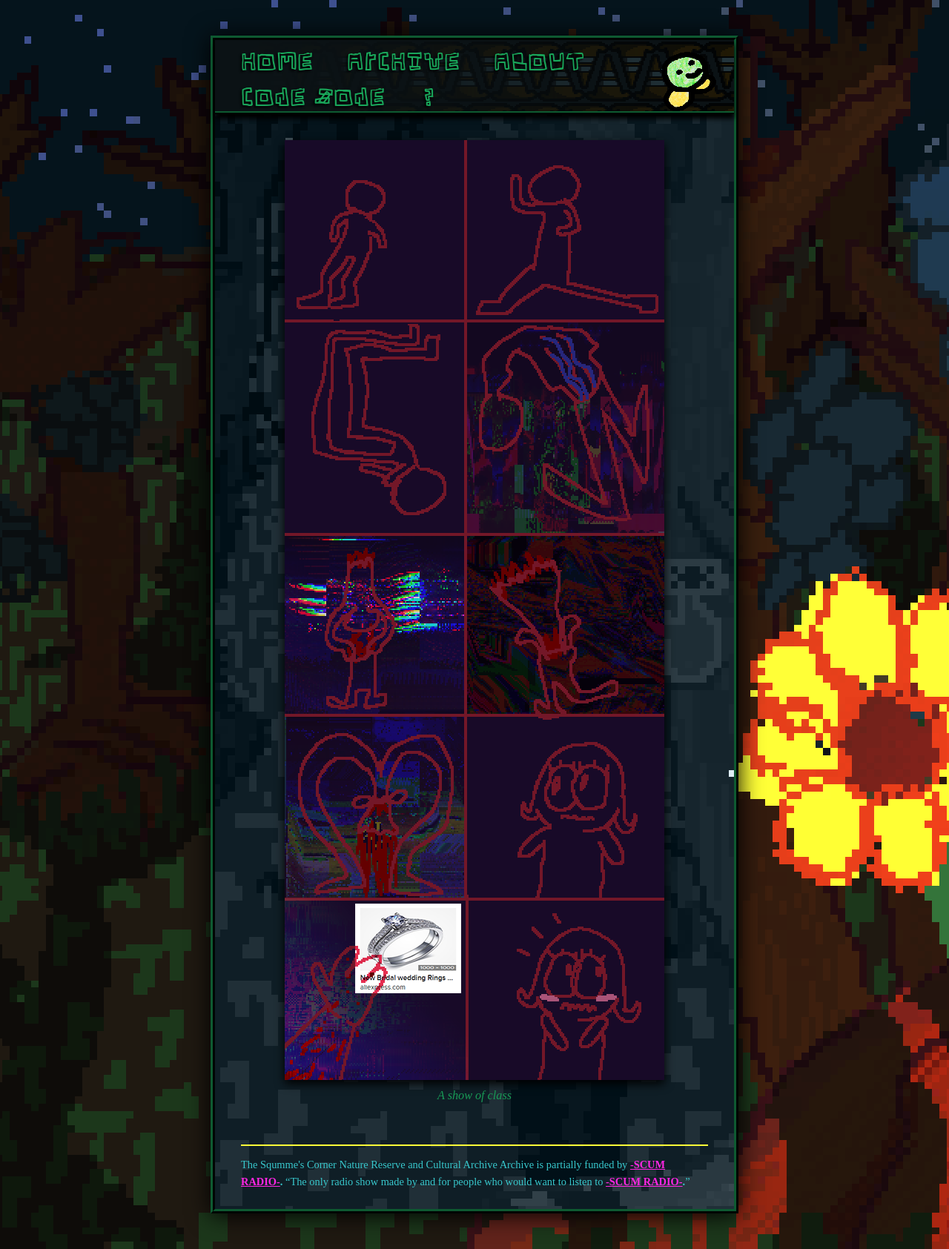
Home (277, 61)
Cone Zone (313, 97)
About (539, 61)
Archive (403, 61)
